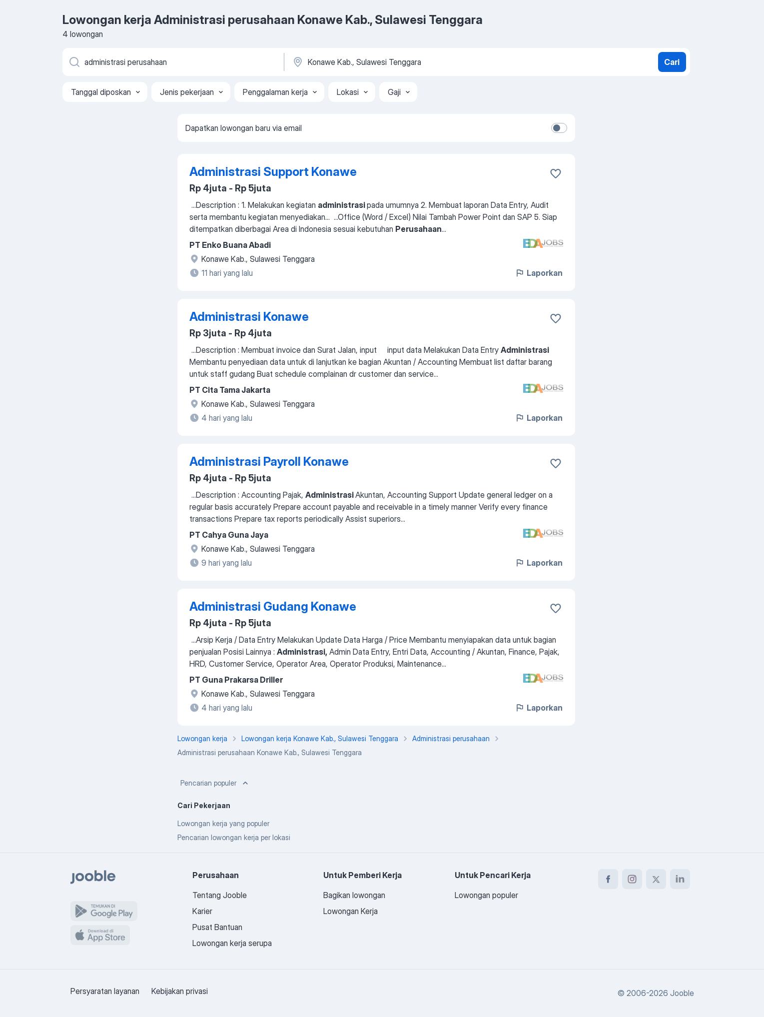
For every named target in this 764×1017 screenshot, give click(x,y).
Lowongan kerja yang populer (223, 823)
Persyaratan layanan (104, 991)
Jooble (682, 993)
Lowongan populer (486, 895)
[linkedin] (680, 879)
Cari (672, 62)
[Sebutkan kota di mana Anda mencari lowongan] (396, 62)
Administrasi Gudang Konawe (272, 606)
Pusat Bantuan (217, 927)
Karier (202, 911)
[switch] (559, 128)
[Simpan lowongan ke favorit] (555, 173)
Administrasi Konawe (249, 316)
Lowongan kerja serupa (232, 943)
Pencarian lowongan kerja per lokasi (233, 837)
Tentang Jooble (219, 895)
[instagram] (632, 879)
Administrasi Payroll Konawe (269, 461)
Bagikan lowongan (354, 895)
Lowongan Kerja (350, 911)
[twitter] (656, 879)
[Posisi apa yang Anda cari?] (172, 62)
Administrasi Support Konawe (273, 171)
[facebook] (608, 879)
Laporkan (539, 273)
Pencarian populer (215, 783)
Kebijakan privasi (179, 991)
